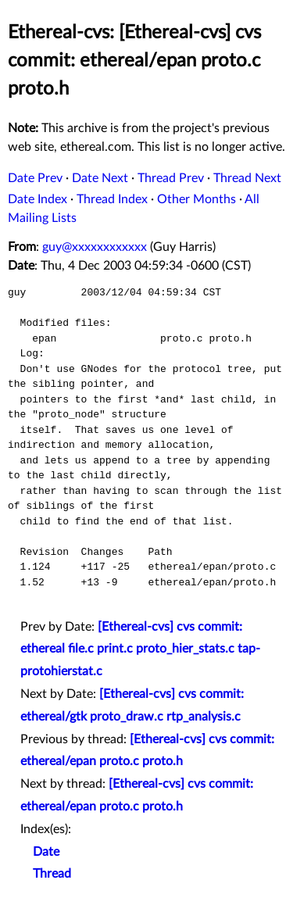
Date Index (37, 199)
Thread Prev (171, 178)
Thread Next (247, 178)
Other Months (196, 199)
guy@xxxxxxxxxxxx (94, 247)
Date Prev (35, 178)
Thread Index (112, 199)
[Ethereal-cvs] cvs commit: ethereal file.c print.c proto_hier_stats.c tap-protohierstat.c (140, 649)
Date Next (100, 178)
